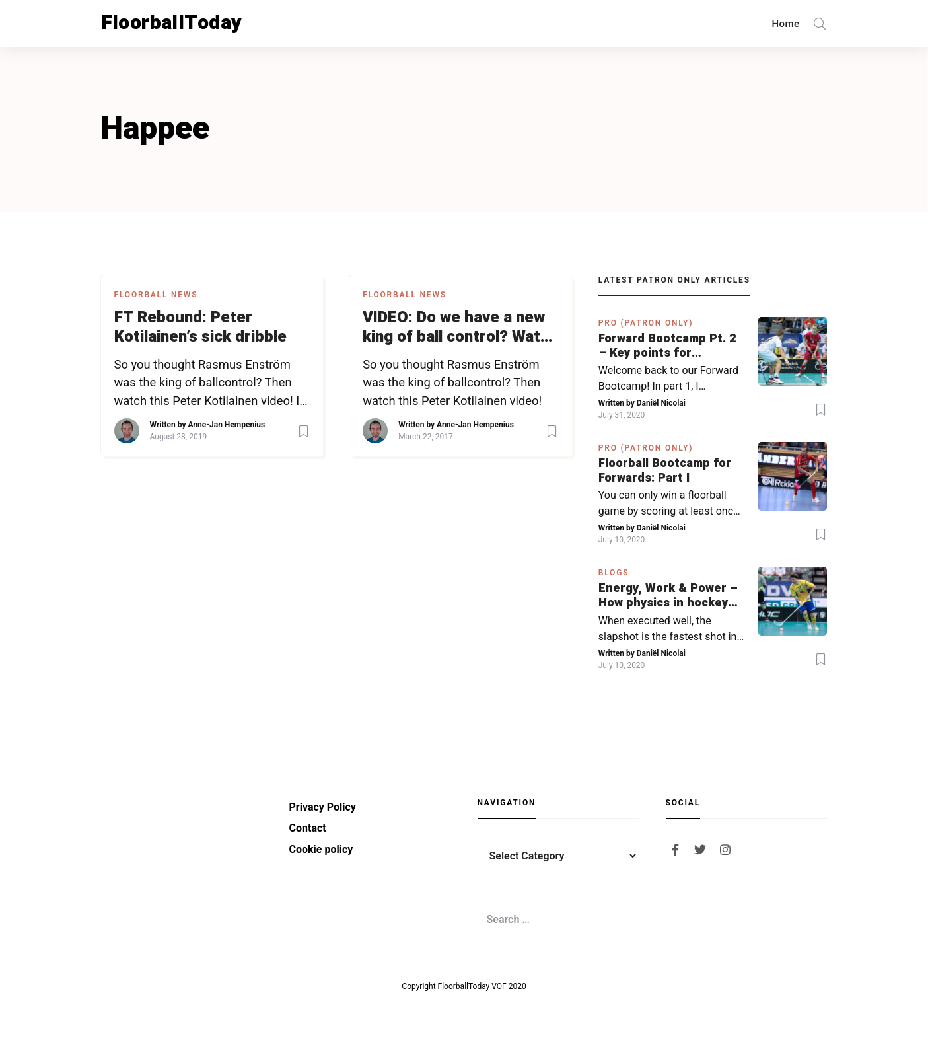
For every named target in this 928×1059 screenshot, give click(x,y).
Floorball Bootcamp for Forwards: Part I (664, 470)
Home (786, 24)
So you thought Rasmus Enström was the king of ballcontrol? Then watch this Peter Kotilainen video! (452, 382)
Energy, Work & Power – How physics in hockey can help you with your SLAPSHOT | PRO (668, 595)
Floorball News (156, 294)
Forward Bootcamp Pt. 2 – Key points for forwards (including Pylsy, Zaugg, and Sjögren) (667, 346)
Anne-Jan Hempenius (226, 424)
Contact (307, 828)
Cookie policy (321, 849)
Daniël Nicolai (661, 403)
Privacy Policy (322, 807)
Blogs (613, 572)
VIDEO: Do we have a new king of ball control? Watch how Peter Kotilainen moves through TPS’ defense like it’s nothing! (460, 328)
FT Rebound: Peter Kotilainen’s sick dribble (200, 328)
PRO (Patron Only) (646, 323)
